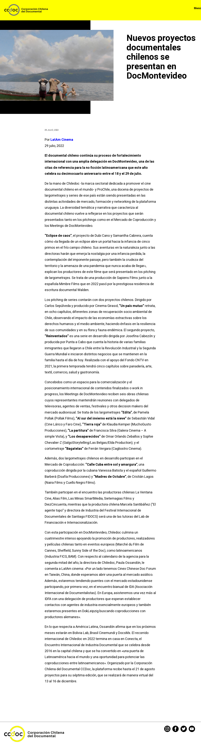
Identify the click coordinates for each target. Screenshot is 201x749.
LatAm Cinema (61, 139)
